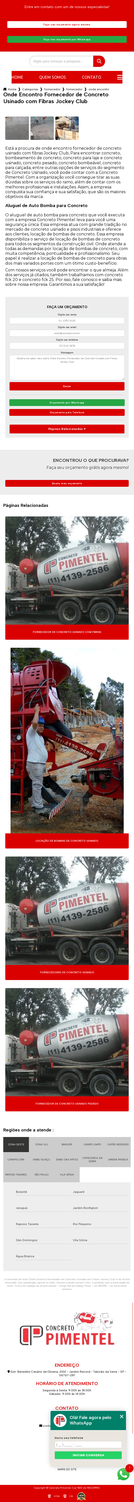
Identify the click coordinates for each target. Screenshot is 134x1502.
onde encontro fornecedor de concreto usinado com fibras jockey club (98, 89)
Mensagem (67, 352)
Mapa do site (67, 1469)
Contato (91, 77)
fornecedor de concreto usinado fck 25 (74, 89)
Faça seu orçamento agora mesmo (66, 24)
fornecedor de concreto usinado (52, 89)
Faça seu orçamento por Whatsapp (67, 39)
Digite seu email (67, 327)
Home (17, 77)
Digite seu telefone (67, 339)
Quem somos (52, 77)
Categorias (30, 89)
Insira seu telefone (69, 1438)
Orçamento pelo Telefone (67, 412)
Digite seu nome (67, 314)
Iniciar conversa (88, 1455)
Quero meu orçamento (67, 483)
